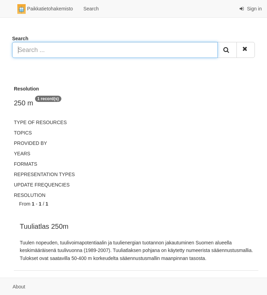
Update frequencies (42, 185)
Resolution (29, 195)
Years (22, 153)
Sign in (250, 8)
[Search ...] (115, 50)
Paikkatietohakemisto (45, 9)
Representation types (44, 174)
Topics (23, 133)
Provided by (30, 143)
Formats (25, 164)
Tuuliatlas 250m (44, 226)
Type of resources (40, 122)
